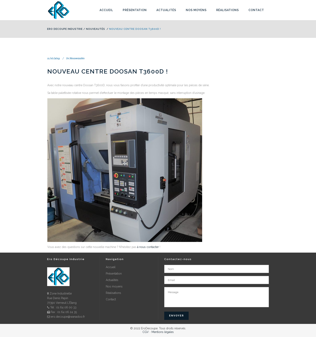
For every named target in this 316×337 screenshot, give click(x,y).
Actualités (112, 280)
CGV (145, 332)
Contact (111, 299)
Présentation (114, 273)
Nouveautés (95, 29)
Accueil (110, 267)
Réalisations (113, 292)
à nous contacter (148, 247)
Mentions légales (163, 332)
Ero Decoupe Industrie (65, 29)
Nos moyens (114, 286)
